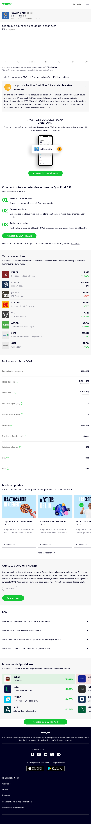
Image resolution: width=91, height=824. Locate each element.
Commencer (13, 598)
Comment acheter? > (41, 77)
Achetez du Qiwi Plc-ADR (45, 173)
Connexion (77, 4)
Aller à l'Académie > (46, 553)
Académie (75, 243)
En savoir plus (9, 544)
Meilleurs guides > (61, 77)
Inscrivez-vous (7, 67)
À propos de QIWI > (20, 77)
